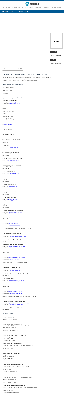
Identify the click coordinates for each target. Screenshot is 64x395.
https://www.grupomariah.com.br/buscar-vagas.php (18, 274)
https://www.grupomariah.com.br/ (16, 275)
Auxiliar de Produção (55, 98)
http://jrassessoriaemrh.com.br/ (16, 252)
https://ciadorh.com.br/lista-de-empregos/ (16, 228)
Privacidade (22, 11)
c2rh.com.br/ (7, 107)
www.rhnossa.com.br (14, 158)
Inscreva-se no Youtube (54, 80)
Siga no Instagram (54, 82)
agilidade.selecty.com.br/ (13, 170)
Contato (28, 11)
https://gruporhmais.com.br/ (15, 184)
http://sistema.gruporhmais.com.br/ (15, 183)
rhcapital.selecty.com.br (13, 118)
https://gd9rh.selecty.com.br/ (14, 194)
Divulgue (14, 11)
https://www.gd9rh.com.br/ (15, 196)
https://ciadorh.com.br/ (14, 230)
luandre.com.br (11, 133)
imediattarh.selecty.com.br (13, 73)
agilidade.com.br (13, 171)
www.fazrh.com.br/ (8, 95)
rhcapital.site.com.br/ (14, 120)
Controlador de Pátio (55, 103)
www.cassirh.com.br (14, 145)
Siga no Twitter (54, 74)
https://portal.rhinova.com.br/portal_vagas (16, 217)
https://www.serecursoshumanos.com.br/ (18, 207)
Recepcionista (53, 88)
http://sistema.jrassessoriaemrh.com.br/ (16, 251)
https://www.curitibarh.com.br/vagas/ (15, 239)
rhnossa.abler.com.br (12, 157)
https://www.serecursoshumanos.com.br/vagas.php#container (20, 205)
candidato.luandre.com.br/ (13, 131)
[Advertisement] (32, 23)
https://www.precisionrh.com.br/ (16, 264)
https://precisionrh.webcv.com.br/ (15, 262)
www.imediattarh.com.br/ (15, 74)
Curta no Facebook (54, 77)
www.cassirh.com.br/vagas (13, 144)
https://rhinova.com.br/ (14, 218)
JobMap (8, 11)
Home (3, 11)
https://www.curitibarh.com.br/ (16, 241)
